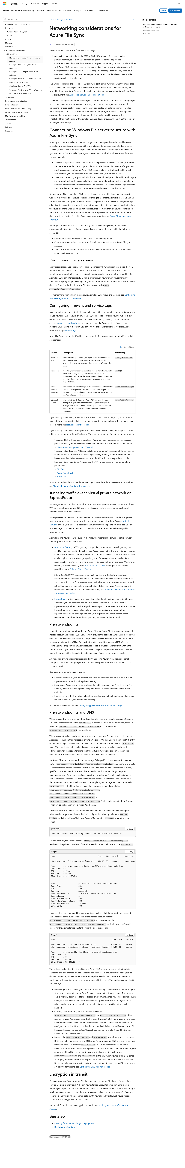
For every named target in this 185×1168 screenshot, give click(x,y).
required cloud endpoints (69, 323)
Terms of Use (33, 1160)
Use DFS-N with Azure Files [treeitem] (20, 93)
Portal (163, 10)
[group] (92, 881)
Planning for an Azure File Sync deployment (74, 1123)
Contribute (152, 1156)
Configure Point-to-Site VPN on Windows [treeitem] (26, 90)
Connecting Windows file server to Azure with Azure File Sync (160, 25)
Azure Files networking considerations (86, 94)
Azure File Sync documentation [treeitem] (17, 24)
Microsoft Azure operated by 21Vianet (74, 447)
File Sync (69, 19)
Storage (60, 19)
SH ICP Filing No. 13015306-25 (15, 1156)
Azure (51, 19)
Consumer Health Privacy (13, 1160)
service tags (70, 330)
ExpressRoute (60, 599)
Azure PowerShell (65, 472)
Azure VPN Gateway (63, 547)
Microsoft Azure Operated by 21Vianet (89, 1156)
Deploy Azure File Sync (64, 1126)
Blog (141, 1156)
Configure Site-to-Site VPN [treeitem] (20, 86)
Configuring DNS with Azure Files (95, 1066)
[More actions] (133, 20)
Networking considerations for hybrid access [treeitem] (24, 59)
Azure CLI (61, 476)
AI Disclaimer (114, 1156)
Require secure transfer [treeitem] (18, 82)
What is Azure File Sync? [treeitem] (17, 31)
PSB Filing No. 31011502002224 (45, 1156)
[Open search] (179, 3)
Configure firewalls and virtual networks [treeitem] (25, 78)
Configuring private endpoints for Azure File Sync (101, 705)
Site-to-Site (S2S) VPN (95, 565)
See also (146, 33)
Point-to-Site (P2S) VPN (80, 569)
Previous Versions (130, 1156)
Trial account (175, 10)
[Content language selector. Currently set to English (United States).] (15, 1150)
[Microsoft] (5, 3)
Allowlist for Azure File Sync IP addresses (71, 485)
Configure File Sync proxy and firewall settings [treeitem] (24, 73)
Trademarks (46, 1160)
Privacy (65, 1156)
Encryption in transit (151, 30)
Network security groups (77, 424)
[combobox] (23, 19)
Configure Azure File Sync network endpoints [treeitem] (23, 66)
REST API (61, 469)
